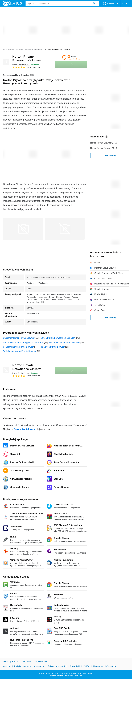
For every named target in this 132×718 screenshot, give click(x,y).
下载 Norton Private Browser (52, 347)
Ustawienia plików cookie (104, 666)
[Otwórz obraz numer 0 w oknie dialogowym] (23, 229)
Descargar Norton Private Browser (19, 338)
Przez (21, 65)
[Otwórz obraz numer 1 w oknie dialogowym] (65, 229)
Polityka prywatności (57, 666)
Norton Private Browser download (64, 342)
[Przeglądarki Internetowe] (34, 49)
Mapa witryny (41, 661)
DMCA (86, 666)
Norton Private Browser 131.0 (103, 143)
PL (124, 3)
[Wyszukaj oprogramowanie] (94, 3)
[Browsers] (19, 49)
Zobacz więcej (110, 155)
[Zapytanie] (62, 3)
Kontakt (15, 661)
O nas (6, 661)
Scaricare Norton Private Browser (18, 347)
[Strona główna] (4, 49)
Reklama (27, 661)
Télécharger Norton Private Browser (19, 351)
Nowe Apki (75, 666)
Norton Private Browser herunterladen (57, 338)
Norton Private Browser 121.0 (103, 148)
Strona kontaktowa (24, 429)
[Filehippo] (12, 3)
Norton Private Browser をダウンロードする (23, 342)
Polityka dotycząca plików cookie (29, 666)
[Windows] (11, 49)
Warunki (7, 666)
